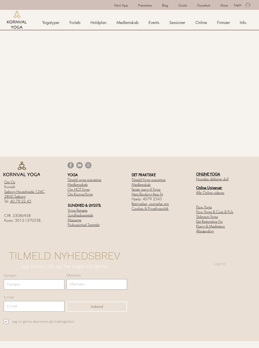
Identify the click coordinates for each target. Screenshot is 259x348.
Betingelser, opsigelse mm (150, 203)
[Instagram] (88, 165)
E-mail (9, 297)
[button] (244, 22)
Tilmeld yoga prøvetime (84, 179)
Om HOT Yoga (78, 189)
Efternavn (73, 275)
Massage (74, 219)
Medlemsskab (77, 184)
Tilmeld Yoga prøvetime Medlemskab (149, 182)
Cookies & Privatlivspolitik (150, 208)
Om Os (9, 182)
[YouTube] (79, 165)
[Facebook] (70, 165)
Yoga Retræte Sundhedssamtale (80, 212)
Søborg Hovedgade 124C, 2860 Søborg (24, 194)
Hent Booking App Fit (147, 194)
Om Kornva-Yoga (80, 194)
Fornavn (10, 275)
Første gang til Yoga (146, 189)
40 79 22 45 (20, 201)
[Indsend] (96, 307)
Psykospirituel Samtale (84, 224)
